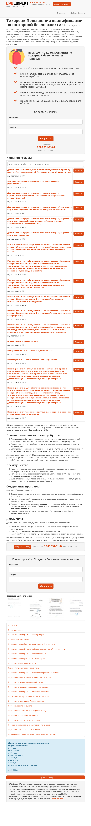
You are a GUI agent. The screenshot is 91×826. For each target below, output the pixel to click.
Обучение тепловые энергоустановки (24, 720)
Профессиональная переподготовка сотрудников (29, 725)
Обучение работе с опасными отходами (25, 729)
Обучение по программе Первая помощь (26, 701)
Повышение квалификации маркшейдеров (26, 658)
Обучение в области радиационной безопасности (29, 677)
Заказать (78, 170)
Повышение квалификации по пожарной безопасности (31, 644)
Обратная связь (57, 799)
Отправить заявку (45, 777)
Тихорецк (61, 13)
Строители (12, 625)
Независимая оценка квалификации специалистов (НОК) (32, 734)
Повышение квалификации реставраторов (26, 635)
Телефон (12, 127)
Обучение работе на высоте (20, 706)
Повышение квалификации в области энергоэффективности (33, 672)
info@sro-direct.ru (77, 13)
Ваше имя (13, 117)
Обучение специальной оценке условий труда (27, 710)
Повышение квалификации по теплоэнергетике (28, 691)
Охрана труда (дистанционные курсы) (24, 668)
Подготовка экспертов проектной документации (28, 696)
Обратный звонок (61, 4)
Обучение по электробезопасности (23, 715)
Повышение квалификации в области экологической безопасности (36, 649)
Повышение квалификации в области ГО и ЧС (27, 654)
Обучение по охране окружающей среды (25, 682)
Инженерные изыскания (18, 639)
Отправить (46, 138)
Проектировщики (15, 630)
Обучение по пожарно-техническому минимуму (28, 687)
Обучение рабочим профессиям (22, 663)
